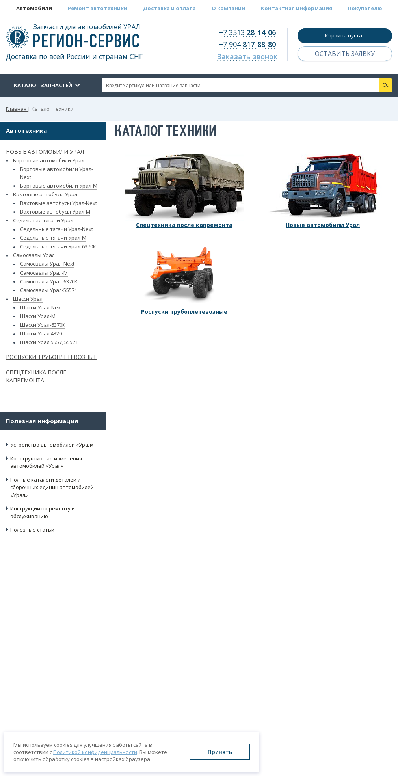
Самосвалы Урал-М (44, 272)
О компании (228, 8)
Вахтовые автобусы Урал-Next (58, 203)
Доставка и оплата (169, 8)
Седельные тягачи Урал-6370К (58, 246)
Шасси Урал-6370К (42, 324)
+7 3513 (247, 32)
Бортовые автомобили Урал (48, 160)
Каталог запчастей (43, 85)
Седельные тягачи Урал (43, 220)
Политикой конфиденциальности (95, 752)
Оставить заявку (345, 53)
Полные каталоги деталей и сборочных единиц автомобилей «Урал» (52, 487)
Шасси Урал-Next (41, 307)
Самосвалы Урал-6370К (49, 281)
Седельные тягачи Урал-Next (56, 229)
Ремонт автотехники (97, 8)
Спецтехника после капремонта (36, 376)
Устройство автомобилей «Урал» (51, 444)
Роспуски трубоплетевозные (51, 357)
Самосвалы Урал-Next (47, 263)
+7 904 (247, 44)
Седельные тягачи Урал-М (53, 237)
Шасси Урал (28, 298)
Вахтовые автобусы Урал (45, 194)
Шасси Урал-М (38, 316)
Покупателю (365, 8)
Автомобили (34, 8)
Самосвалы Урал (34, 255)
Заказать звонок (247, 56)
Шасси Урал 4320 (41, 333)
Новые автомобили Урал (45, 151)
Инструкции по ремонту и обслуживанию (42, 512)
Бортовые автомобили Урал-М (58, 185)
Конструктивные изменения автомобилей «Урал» (46, 462)
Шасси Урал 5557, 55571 (49, 342)
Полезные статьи (32, 529)
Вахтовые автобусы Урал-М (55, 211)
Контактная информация (296, 8)
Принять (220, 752)
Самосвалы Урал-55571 (48, 290)
